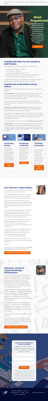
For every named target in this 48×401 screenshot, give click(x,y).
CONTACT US (37, 46)
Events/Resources (20, 2)
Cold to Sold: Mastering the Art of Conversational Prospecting (17, 250)
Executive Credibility (6, 2)
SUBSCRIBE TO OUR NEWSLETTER (39, 169)
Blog (37, 2)
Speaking (32, 2)
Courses (12, 2)
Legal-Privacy (22, 398)
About (27, 2)
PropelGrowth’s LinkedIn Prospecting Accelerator (17, 107)
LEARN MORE (24, 164)
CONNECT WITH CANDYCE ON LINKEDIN (17, 256)
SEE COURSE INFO (9, 166)
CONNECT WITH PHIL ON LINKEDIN (16, 330)
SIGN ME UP (24, 371)
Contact (15, 398)
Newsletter (42, 2)
